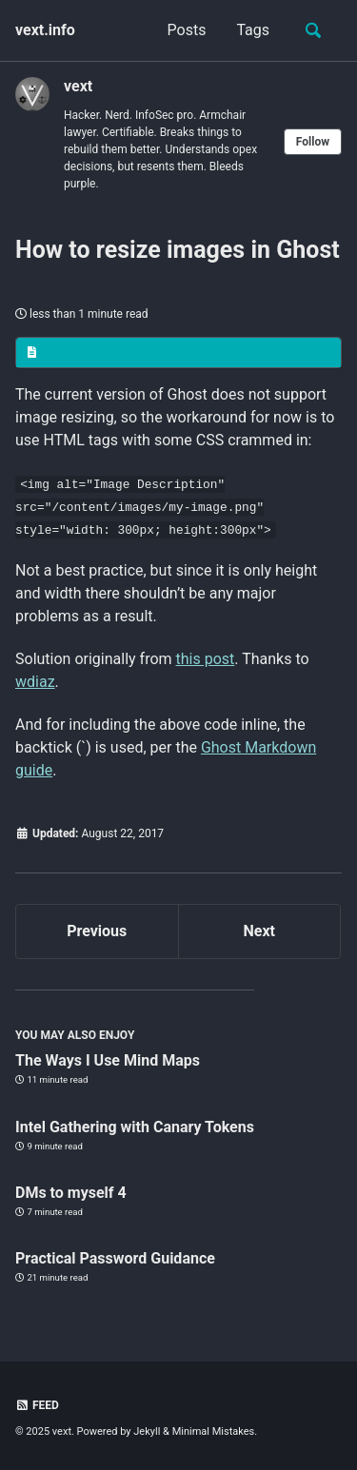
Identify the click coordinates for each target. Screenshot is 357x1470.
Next (259, 931)
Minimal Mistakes (213, 1431)
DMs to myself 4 (71, 1193)
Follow (312, 141)
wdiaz (35, 682)
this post (205, 659)
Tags (252, 30)
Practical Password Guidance (115, 1258)
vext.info (45, 30)
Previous (97, 931)
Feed (37, 1405)
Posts (187, 30)
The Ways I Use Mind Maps (107, 1060)
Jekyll (146, 1431)
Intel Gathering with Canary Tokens (134, 1127)
